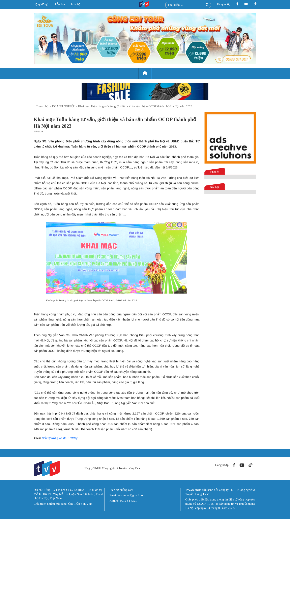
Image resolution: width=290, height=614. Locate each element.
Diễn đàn (59, 4)
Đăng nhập (223, 4)
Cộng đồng (41, 4)
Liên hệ (75, 4)
